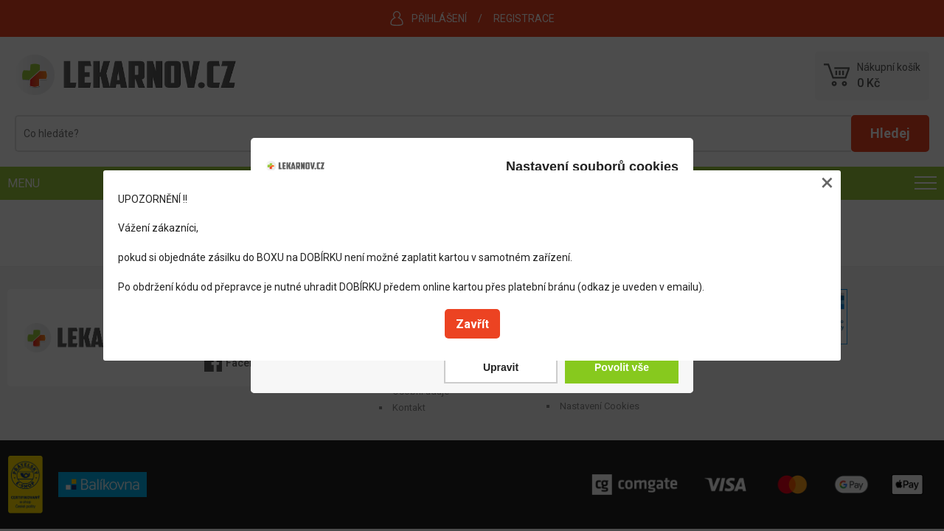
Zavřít (472, 324)
